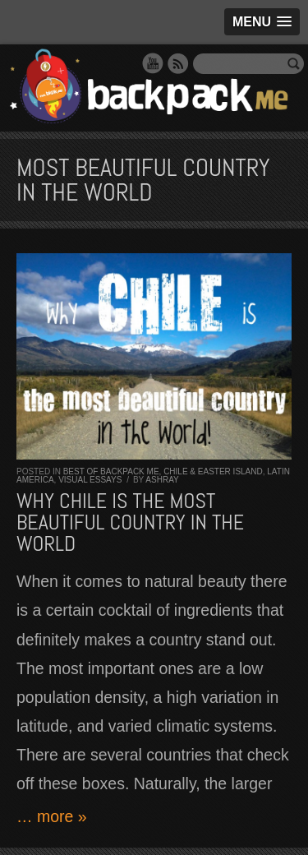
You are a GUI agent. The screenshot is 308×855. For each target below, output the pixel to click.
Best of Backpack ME (111, 471)
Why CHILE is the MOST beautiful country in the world (130, 522)
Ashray (161, 479)
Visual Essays (90, 479)
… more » (51, 816)
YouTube (152, 63)
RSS (178, 63)
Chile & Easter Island (213, 471)
